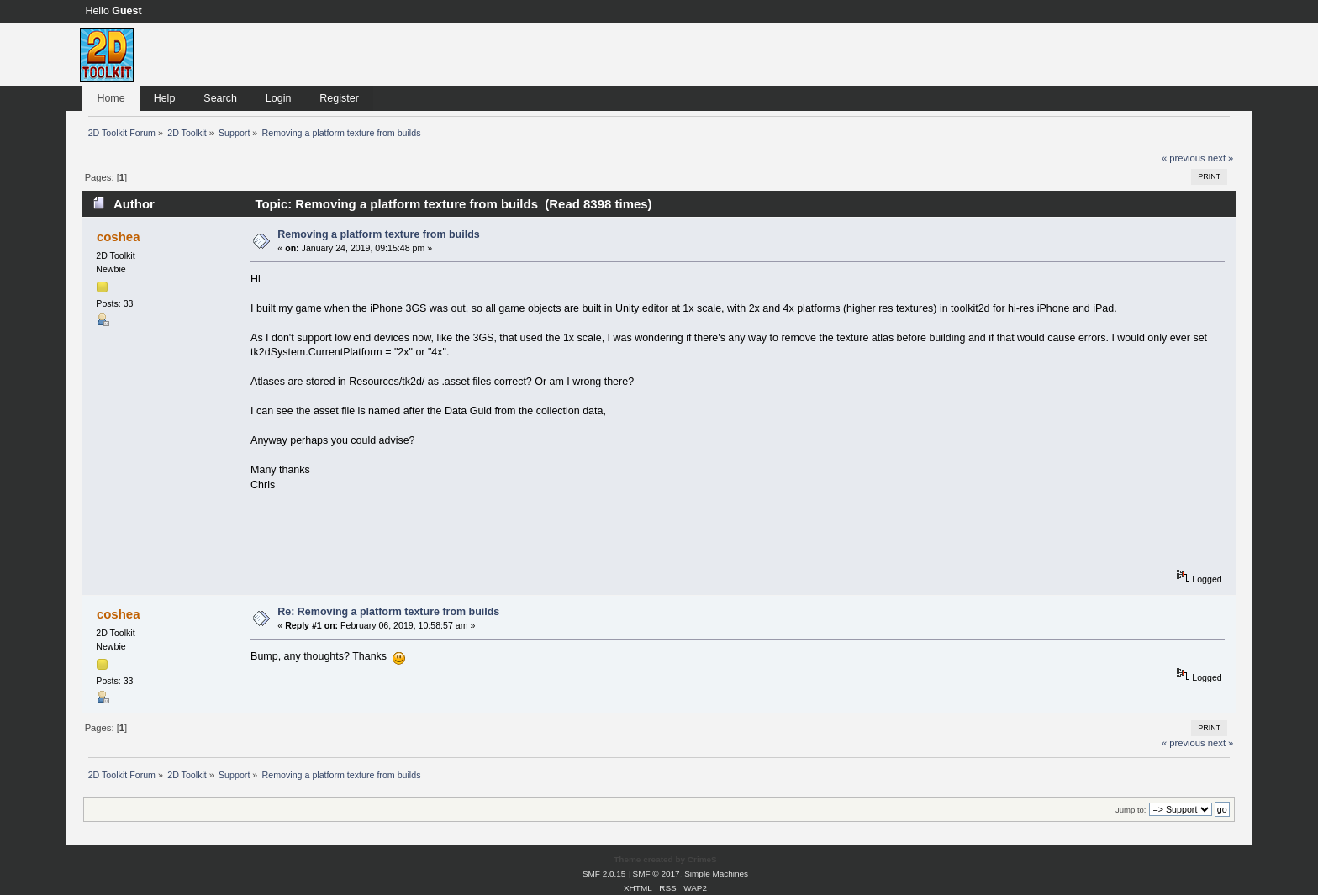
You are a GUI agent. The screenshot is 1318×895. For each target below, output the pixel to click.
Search (220, 98)
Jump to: (1131, 809)
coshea (118, 236)
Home (110, 98)
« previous (1183, 158)
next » (1221, 158)
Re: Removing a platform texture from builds (388, 612)
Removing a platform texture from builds (378, 234)
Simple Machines (716, 873)
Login (279, 98)
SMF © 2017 (656, 873)
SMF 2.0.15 (604, 873)
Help (165, 98)
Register (338, 98)
